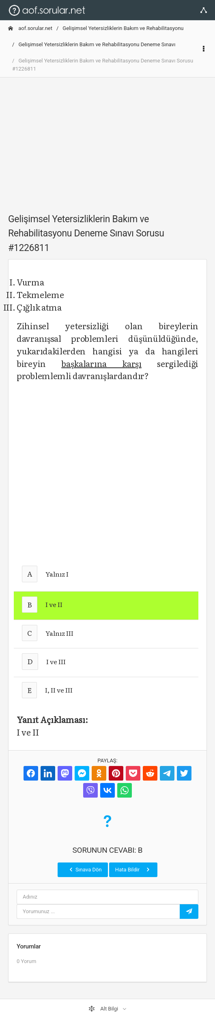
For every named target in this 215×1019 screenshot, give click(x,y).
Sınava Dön (85, 869)
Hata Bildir (133, 869)
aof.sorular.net (30, 28)
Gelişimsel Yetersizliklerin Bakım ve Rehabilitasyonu (122, 28)
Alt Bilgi (103, 1009)
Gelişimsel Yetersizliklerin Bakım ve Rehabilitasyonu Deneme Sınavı (96, 44)
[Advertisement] (107, 140)
